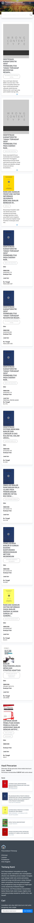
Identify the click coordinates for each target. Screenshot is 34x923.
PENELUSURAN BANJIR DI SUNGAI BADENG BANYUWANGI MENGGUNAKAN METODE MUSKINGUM (11, 550)
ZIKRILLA (7, 206)
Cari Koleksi (27, 911)
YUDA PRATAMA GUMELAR (11, 499)
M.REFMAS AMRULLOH (10, 441)
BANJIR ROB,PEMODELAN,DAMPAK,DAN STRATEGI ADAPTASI (12, 667)
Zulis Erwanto (8, 736)
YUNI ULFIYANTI (9, 732)
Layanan (4, 857)
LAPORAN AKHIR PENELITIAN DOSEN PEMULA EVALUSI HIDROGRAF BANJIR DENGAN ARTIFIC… (11, 725)
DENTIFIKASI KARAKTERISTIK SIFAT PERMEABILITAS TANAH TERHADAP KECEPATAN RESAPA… (11, 65)
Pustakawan (5, 859)
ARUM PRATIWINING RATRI (11, 619)
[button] (17, 94)
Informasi (4, 855)
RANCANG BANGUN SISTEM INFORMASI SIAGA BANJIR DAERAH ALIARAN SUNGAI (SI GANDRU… (11, 610)
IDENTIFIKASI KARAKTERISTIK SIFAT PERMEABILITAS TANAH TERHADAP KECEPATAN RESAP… (11, 312)
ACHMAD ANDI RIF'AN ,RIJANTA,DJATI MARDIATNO (11, 675)
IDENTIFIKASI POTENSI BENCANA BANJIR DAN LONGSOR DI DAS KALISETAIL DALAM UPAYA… (11, 432)
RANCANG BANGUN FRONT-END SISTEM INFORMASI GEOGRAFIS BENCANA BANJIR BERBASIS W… (11, 197)
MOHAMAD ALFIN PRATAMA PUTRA (11, 76)
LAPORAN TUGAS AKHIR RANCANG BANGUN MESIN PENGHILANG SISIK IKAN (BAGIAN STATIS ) (19, 785)
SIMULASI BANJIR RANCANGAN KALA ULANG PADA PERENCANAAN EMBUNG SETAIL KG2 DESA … (11, 490)
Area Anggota (5, 862)
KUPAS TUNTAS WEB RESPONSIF (17, 822)
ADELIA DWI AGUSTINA (10, 151)
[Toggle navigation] (30, 3)
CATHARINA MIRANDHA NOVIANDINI (11, 560)
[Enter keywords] (12, 911)
